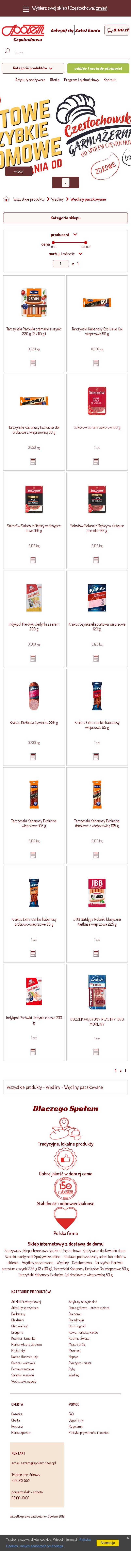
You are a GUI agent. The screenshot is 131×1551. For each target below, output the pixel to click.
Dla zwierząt (19, 1326)
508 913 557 (21, 1480)
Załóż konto (87, 30)
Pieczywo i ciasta (80, 1363)
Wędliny (57, 199)
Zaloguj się (62, 30)
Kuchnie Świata (79, 1338)
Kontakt (110, 79)
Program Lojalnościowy (81, 79)
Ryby (72, 1369)
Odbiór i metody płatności (98, 68)
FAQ (71, 1414)
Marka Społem (21, 1432)
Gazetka (16, 1414)
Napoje (73, 1356)
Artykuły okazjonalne (83, 1301)
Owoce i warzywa (23, 1363)
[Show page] (61, 263)
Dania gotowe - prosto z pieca (89, 1307)
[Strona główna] (22, 34)
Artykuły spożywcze (30, 79)
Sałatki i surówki (22, 1375)
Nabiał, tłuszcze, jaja (24, 1356)
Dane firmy (76, 1420)
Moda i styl (18, 1350)
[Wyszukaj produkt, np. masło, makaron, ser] (68, 52)
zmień (101, 8)
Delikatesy (18, 1314)
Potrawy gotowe (22, 1369)
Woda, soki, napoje (23, 1381)
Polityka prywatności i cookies (89, 1432)
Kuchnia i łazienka (23, 1338)
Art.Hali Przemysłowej (26, 1301)
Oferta (54, 79)
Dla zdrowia (76, 1320)
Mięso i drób (77, 1344)
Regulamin (76, 1426)
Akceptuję (108, 1543)
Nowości (17, 1426)
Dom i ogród (77, 1326)
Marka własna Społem (26, 1344)
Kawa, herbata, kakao (83, 1332)
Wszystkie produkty (29, 199)
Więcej (18, 171)
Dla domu (75, 1314)
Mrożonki (75, 1350)
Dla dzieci (17, 1320)
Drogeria (17, 1332)
